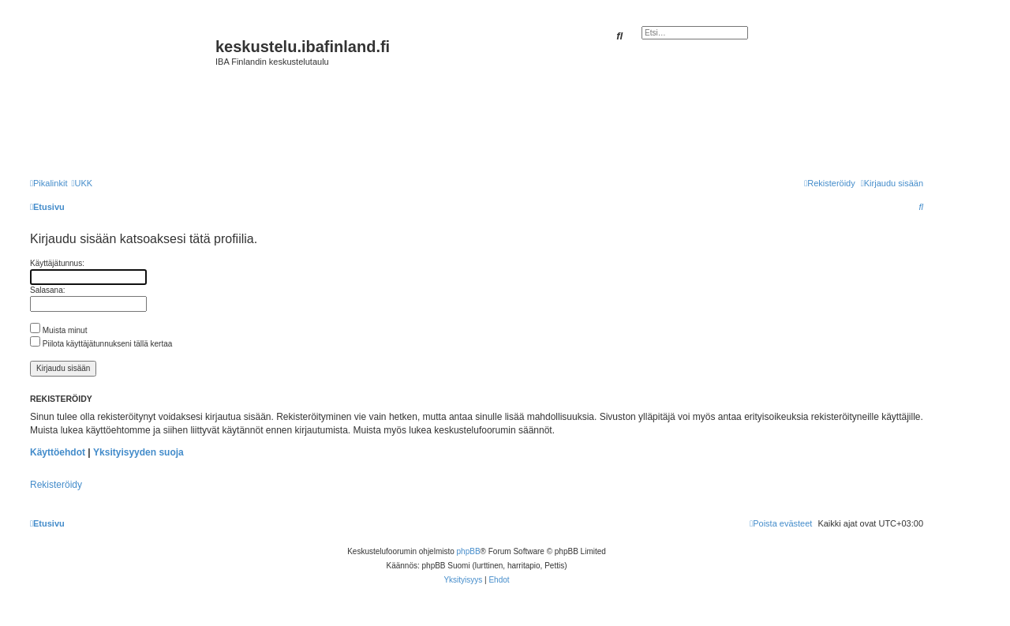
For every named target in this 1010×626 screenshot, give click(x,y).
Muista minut (58, 330)
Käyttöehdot (57, 452)
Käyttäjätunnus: (57, 263)
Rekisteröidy (56, 484)
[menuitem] (81, 183)
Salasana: (47, 290)
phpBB (469, 551)
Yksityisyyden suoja (138, 452)
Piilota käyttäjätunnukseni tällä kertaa (101, 343)
